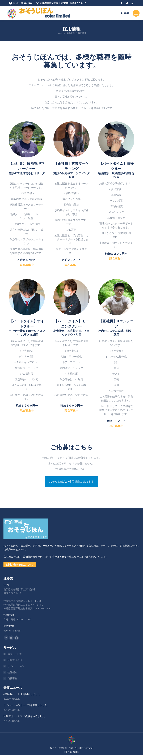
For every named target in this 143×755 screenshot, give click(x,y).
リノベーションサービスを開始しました (25, 705)
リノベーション (15, 666)
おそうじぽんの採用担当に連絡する (71, 481)
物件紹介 (12, 672)
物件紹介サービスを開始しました (21, 694)
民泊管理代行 (14, 660)
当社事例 (12, 678)
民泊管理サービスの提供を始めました (24, 716)
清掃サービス (14, 654)
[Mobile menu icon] (136, 13)
